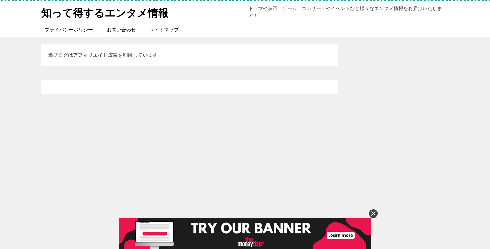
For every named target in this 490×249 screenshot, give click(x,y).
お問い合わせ (121, 30)
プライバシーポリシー (69, 30)
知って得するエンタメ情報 (104, 12)
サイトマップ (164, 30)
